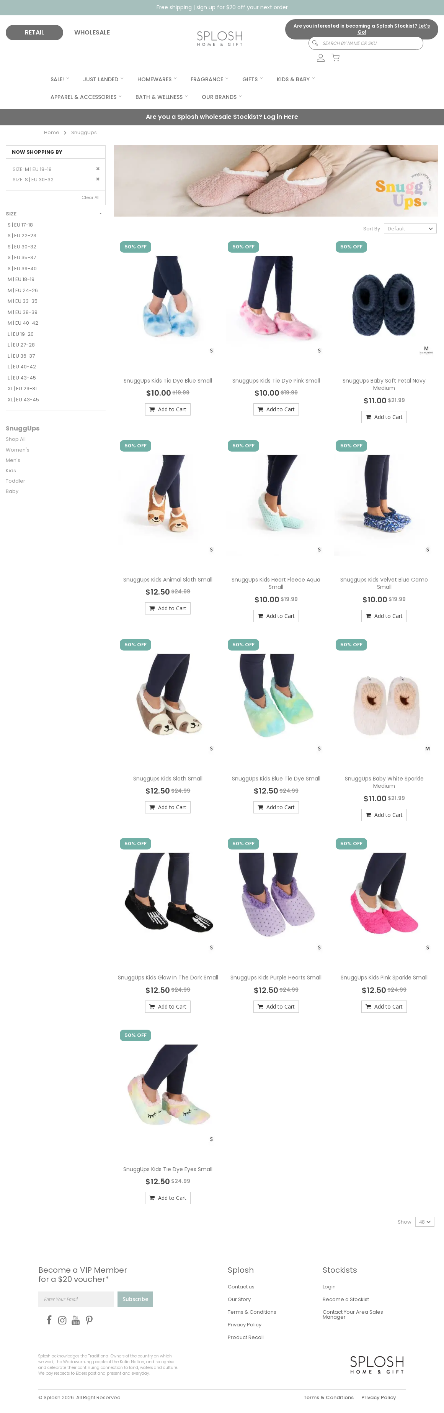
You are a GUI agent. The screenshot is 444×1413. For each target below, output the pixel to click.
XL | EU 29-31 (22, 388)
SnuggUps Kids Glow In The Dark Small (168, 977)
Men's (13, 460)
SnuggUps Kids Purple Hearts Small (276, 977)
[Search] (311, 43)
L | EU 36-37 (21, 356)
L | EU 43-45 (22, 377)
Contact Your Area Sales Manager (353, 1314)
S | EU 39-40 (22, 268)
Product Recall (246, 1337)
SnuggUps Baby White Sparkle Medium (384, 782)
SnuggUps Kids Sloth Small (167, 778)
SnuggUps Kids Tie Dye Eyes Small (167, 1169)
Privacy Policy (244, 1324)
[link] (317, 58)
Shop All (16, 439)
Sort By (371, 228)
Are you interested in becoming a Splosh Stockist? (362, 29)
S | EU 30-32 (22, 246)
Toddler (15, 481)
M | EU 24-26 (23, 290)
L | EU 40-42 (22, 366)
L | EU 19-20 (21, 334)
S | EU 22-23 (22, 235)
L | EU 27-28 (21, 344)
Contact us (241, 1286)
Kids (11, 470)
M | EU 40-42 (23, 323)
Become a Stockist (346, 1299)
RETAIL (34, 32)
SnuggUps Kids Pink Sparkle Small (384, 977)
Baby (12, 491)
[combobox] (366, 43)
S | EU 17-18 (20, 224)
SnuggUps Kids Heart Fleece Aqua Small (276, 583)
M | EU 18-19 (21, 279)
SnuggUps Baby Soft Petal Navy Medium (384, 384)
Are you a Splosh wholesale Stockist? (222, 116)
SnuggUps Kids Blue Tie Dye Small (276, 778)
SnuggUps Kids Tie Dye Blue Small (168, 380)
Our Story (239, 1299)
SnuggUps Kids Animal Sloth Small (167, 579)
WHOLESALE (92, 32)
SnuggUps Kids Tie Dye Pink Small (276, 380)
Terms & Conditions (252, 1312)
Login (329, 1286)
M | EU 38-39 (23, 312)
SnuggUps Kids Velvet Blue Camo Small (384, 583)
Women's (17, 449)
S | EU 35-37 (22, 257)
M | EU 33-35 (23, 301)
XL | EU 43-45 (23, 399)
